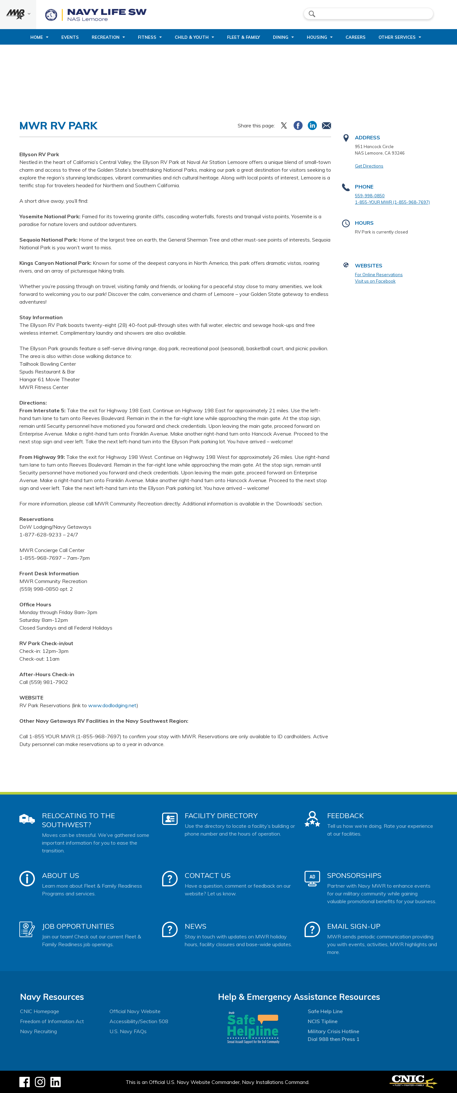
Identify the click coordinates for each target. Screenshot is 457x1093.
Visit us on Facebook (375, 281)
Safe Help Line (325, 1011)
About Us (60, 875)
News (195, 926)
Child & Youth (192, 37)
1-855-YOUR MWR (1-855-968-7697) (392, 202)
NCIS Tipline (323, 1021)
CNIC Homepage (39, 1011)
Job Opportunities (78, 926)
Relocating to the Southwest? (78, 820)
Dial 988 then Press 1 (333, 1039)
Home (36, 37)
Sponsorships (354, 875)
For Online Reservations (379, 274)
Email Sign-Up (353, 926)
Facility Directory (221, 815)
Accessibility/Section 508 (138, 1021)
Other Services (397, 37)
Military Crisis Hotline (333, 1031)
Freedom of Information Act (52, 1021)
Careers (356, 37)
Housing (317, 37)
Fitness (147, 37)
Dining (280, 37)
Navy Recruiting (38, 1031)
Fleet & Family (243, 37)
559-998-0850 (370, 195)
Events (70, 37)
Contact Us (208, 875)
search (312, 14)
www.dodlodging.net (112, 705)
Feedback (345, 815)
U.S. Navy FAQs (128, 1031)
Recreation (105, 37)
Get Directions (369, 165)
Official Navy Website (135, 1011)
